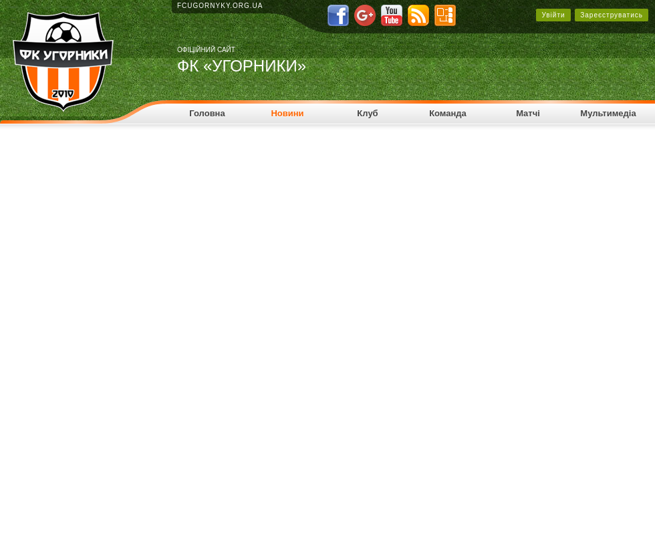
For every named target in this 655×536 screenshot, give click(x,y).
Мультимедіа (608, 113)
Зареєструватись (611, 15)
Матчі (528, 113)
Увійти (553, 15)
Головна (207, 113)
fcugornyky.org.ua (220, 5)
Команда (448, 113)
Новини (287, 113)
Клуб (367, 113)
